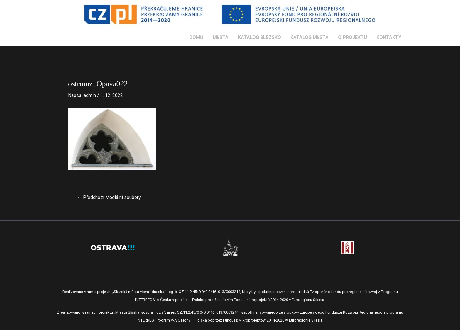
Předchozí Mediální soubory (109, 197)
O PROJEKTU (352, 37)
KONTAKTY (388, 37)
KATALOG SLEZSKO (259, 37)
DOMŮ (196, 37)
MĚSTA (221, 37)
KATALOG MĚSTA (309, 37)
